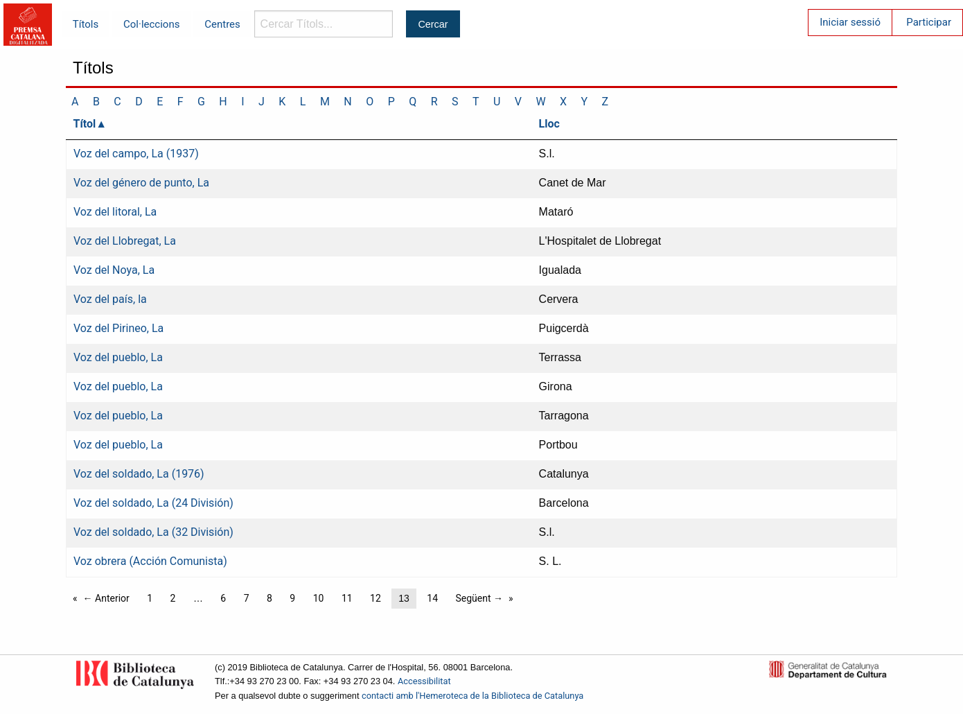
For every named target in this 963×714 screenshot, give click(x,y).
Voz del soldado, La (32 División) (153, 532)
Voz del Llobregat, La (124, 240)
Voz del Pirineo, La (118, 328)
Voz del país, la (110, 299)
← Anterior (106, 598)
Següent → (480, 598)
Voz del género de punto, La (141, 182)
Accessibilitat (424, 681)
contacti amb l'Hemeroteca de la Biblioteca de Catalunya (472, 695)
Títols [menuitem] (85, 24)
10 (318, 598)
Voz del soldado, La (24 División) (153, 503)
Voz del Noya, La (113, 270)
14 (432, 598)
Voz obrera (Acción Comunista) (150, 561)
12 (375, 598)
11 (347, 598)
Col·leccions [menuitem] (151, 24)
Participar (928, 22)
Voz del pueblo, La (118, 357)
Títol (84, 123)
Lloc (549, 123)
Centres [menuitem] (222, 24)
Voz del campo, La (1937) (136, 153)
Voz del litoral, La (115, 211)
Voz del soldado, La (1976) (138, 473)
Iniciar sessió (850, 22)
